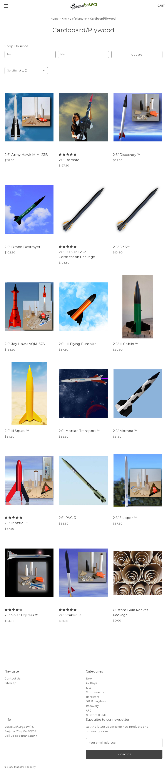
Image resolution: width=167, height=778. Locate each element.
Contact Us (13, 678)
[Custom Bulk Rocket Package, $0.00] (138, 573)
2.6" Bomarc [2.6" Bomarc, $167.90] (69, 160)
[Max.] (83, 54)
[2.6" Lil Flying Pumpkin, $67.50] (83, 307)
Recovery (92, 706)
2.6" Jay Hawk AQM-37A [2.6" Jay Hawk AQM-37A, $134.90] (25, 344)
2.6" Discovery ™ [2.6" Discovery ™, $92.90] (126, 155)
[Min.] (30, 54)
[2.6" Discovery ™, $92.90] (138, 117)
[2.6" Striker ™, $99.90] (83, 573)
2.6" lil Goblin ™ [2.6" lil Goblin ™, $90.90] (125, 344)
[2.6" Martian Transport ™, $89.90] (83, 394)
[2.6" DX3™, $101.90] (138, 209)
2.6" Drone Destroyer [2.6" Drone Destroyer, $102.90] (22, 247)
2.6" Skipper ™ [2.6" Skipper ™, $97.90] (125, 518)
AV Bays (91, 683)
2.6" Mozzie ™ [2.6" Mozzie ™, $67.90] (16, 523)
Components (95, 692)
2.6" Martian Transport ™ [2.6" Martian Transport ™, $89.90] (79, 431)
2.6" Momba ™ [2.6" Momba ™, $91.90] (125, 431)
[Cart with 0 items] (161, 5)
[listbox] (33, 70)
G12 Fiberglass (96, 701)
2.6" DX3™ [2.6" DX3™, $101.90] (121, 247)
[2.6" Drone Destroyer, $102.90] (29, 209)
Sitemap (10, 683)
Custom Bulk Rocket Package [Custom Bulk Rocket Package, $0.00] (130, 612)
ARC (89, 710)
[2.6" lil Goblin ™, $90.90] (138, 307)
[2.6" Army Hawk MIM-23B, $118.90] (29, 117)
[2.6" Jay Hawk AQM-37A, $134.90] (29, 307)
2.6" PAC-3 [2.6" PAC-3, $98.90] (67, 518)
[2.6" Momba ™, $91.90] (138, 394)
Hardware (92, 697)
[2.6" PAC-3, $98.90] (83, 481)
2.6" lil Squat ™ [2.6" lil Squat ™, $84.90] (17, 431)
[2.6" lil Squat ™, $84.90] (29, 394)
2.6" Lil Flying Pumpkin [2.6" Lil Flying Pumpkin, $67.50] (78, 344)
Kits (89, 688)
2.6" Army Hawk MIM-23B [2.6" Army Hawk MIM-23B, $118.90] (26, 155)
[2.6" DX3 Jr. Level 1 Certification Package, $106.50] (83, 209)
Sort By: (12, 70)
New (89, 678)
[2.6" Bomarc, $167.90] (83, 117)
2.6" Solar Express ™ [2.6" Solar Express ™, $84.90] (21, 615)
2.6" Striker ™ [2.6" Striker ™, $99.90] (70, 615)
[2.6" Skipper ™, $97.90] (138, 481)
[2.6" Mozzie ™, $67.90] (29, 481)
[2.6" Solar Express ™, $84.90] (29, 573)
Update (136, 54)
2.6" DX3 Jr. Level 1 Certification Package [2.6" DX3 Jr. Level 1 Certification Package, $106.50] (77, 254)
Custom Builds (96, 715)
